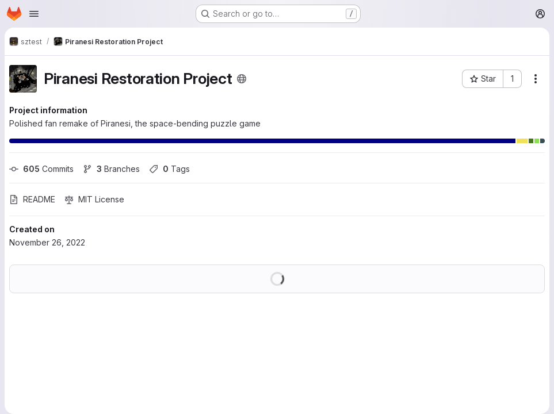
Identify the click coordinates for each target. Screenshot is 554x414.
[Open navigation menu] (34, 14)
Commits (41, 169)
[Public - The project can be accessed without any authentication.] (241, 78)
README (32, 199)
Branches (111, 169)
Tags (169, 169)
